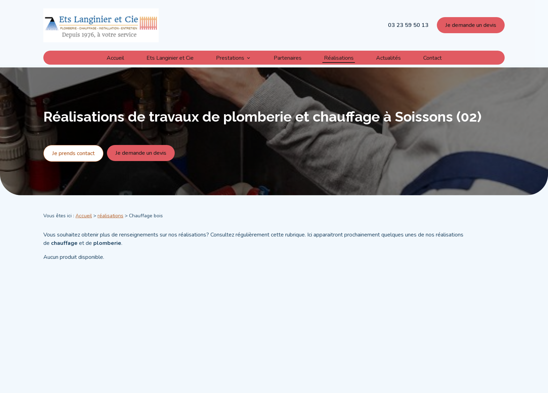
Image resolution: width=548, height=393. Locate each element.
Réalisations (339, 57)
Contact (432, 57)
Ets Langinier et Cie (170, 57)
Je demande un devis (470, 25)
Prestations (230, 57)
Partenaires (288, 57)
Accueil (115, 57)
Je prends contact (73, 162)
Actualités (388, 57)
